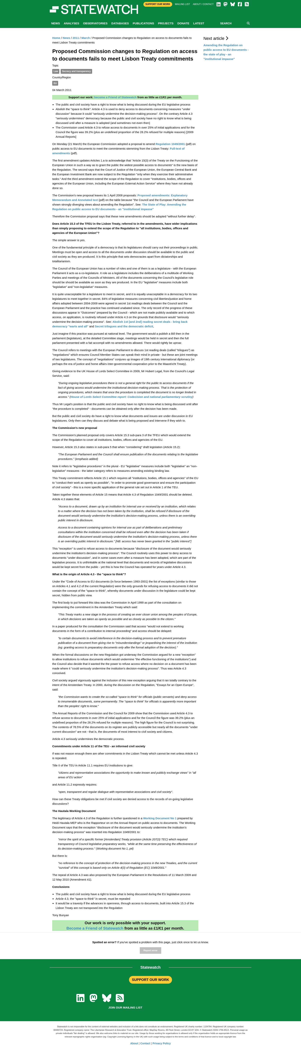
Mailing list (182, 4)
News (55, 23)
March (85, 37)
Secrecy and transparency (76, 71)
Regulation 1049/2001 (170, 144)
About (134, 1043)
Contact (145, 1043)
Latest (198, 23)
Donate (183, 23)
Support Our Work (157, 4)
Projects (166, 23)
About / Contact (203, 4)
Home (56, 37)
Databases (120, 23)
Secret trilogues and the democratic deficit (124, 326)
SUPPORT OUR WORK (150, 980)
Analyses (71, 23)
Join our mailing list (125, 1007)
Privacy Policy (162, 1043)
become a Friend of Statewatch (115, 97)
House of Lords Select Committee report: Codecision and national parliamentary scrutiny (131, 396)
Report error (150, 950)
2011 (76, 37)
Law (56, 71)
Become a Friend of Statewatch (94, 928)
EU (55, 83)
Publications (143, 23)
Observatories (95, 23)
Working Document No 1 (160, 818)
